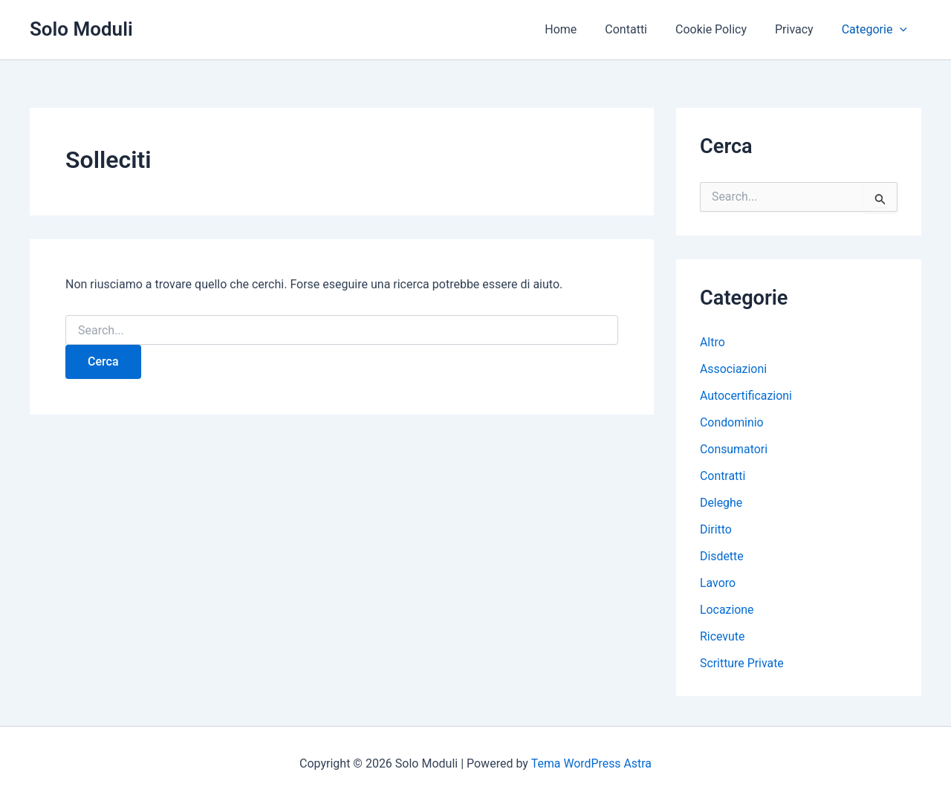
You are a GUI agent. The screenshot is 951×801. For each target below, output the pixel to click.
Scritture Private (742, 663)
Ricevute (722, 636)
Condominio (732, 422)
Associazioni (733, 369)
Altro (712, 342)
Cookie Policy (722, 29)
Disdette (722, 556)
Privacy (801, 29)
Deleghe (721, 503)
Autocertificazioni (746, 396)
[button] (902, 29)
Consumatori (734, 449)
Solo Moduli (81, 29)
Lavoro (718, 583)
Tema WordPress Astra (591, 763)
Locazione (727, 610)
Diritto (716, 529)
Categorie (876, 29)
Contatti (641, 29)
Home (581, 29)
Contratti (723, 476)
